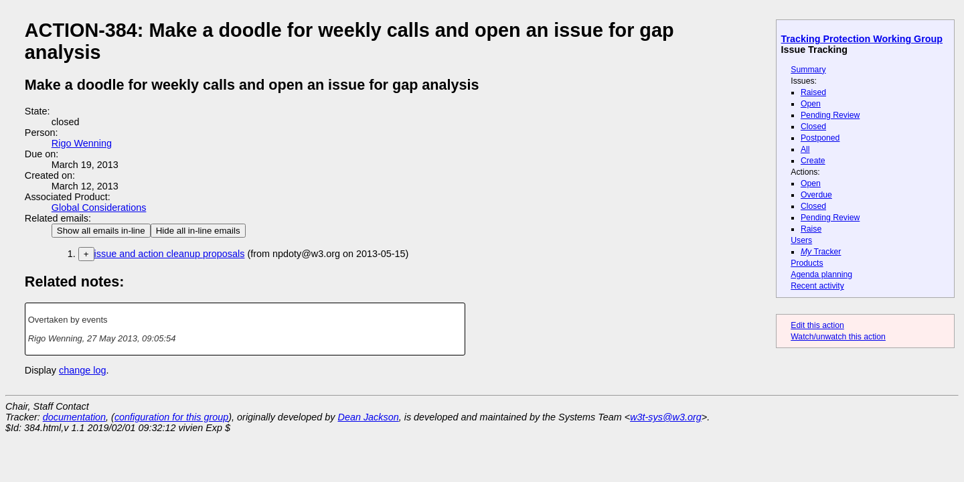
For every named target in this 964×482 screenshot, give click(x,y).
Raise (811, 229)
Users (801, 240)
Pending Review (830, 115)
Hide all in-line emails (198, 231)
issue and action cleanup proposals (169, 253)
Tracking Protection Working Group (862, 38)
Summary (808, 69)
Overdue (816, 194)
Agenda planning (821, 274)
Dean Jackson (368, 417)
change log (82, 370)
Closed (813, 126)
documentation (74, 417)
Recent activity (817, 286)
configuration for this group (171, 417)
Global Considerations (99, 207)
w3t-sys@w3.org (666, 417)
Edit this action (817, 325)
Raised (813, 92)
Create (813, 160)
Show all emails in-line (101, 231)
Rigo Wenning (82, 143)
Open (811, 103)
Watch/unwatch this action (838, 336)
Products (807, 263)
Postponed (820, 138)
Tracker (821, 251)
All (805, 149)
